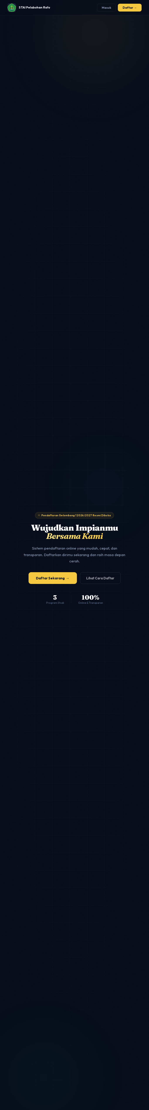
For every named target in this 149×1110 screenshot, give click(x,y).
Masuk (106, 8)
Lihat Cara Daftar (100, 578)
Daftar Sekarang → (52, 578)
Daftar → (130, 8)
